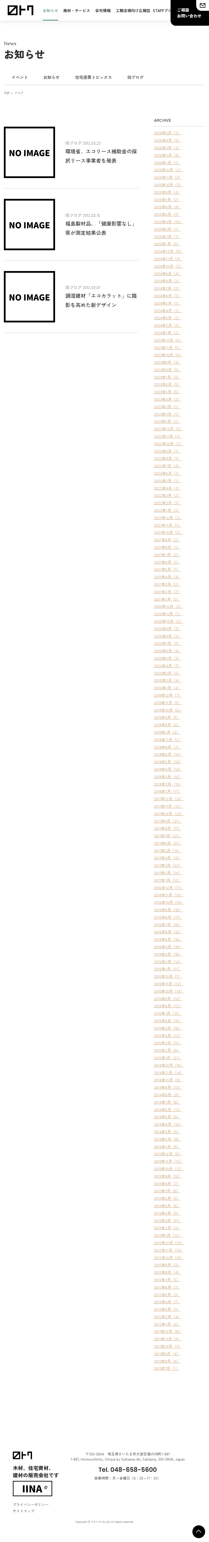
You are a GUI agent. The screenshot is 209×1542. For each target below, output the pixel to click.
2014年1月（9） (167, 1146)
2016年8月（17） (168, 917)
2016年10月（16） (169, 902)
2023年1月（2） (167, 421)
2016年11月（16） (169, 894)
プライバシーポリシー (31, 1504)
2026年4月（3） (167, 140)
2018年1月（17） (168, 791)
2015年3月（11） (168, 1042)
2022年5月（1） (167, 480)
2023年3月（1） (167, 406)
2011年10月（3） (168, 1346)
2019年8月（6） (167, 724)
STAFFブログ (164, 10)
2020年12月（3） (168, 606)
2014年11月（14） (169, 1072)
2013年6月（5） (167, 1198)
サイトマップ (23, 1510)
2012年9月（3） (167, 1264)
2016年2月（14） (168, 961)
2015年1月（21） (168, 1057)
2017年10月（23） (169, 813)
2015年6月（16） (168, 1020)
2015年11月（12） (168, 983)
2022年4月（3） (167, 488)
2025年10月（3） (168, 184)
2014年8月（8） (167, 1094)
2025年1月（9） (167, 243)
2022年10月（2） (168, 443)
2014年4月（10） (168, 1124)
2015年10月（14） (169, 991)
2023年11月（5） (168, 347)
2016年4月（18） (168, 946)
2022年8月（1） (167, 458)
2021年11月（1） (168, 525)
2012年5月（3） (167, 1294)
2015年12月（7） (168, 976)
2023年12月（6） (168, 340)
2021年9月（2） (167, 539)
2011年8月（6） (167, 1361)
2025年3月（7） (167, 229)
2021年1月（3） (167, 599)
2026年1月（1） (167, 162)
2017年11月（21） (168, 806)
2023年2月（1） (167, 414)
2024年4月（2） (168, 310)
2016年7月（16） (168, 924)
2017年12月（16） (169, 798)
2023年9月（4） (167, 362)
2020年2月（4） (168, 680)
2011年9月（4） (167, 1353)
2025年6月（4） (167, 206)
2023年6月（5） (167, 384)
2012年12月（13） (169, 1242)
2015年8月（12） (168, 1005)
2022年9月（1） (167, 451)
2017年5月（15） (168, 850)
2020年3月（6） (167, 673)
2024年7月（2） (167, 288)
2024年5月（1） (167, 303)
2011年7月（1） (167, 1368)
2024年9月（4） (167, 273)
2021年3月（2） (167, 584)
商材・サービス (76, 10)
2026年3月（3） (167, 147)
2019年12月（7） (168, 695)
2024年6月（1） (167, 295)
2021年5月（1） (167, 569)
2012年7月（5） (167, 1279)
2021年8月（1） (167, 547)
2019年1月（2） (167, 732)
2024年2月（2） (168, 325)
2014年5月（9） (167, 1116)
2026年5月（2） (167, 132)
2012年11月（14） (169, 1250)
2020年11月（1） (168, 613)
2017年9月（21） (168, 821)
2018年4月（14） (168, 769)
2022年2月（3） (167, 502)
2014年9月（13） (168, 1087)
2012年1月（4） (167, 1324)
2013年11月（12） (168, 1161)
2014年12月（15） (169, 1065)
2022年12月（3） (168, 428)
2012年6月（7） (167, 1287)
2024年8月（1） (167, 280)
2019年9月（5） (167, 717)
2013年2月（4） (167, 1227)
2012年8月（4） (167, 1272)
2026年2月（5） (167, 155)
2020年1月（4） (167, 687)
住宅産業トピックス (93, 77)
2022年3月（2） (167, 495)
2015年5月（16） (168, 1028)
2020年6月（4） (168, 650)
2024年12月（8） (168, 251)
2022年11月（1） (168, 436)
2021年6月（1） (167, 562)
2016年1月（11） (168, 968)
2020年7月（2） (167, 643)
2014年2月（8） (167, 1139)
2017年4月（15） (168, 857)
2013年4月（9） (167, 1213)
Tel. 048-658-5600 (127, 1469)
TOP (6, 93)
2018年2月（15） (168, 784)
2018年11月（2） (168, 739)
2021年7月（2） (167, 554)
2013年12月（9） (168, 1153)
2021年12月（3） (168, 517)
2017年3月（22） (168, 865)
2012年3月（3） (167, 1309)
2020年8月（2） (168, 636)
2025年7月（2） (167, 199)
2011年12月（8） (168, 1331)
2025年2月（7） (167, 236)
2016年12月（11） (169, 887)
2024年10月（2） (168, 266)
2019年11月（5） (168, 702)
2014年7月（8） (167, 1102)
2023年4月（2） (167, 399)
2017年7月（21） (168, 835)
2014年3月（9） (167, 1131)
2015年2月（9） (167, 1050)
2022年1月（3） (167, 510)
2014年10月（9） (168, 1079)
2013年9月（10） (168, 1176)
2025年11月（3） (168, 177)
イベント (20, 77)
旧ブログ (135, 77)
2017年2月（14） (168, 872)
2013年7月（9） (167, 1190)
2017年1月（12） (168, 880)
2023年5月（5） (167, 391)
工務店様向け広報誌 (133, 10)
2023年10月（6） (168, 354)
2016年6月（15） (168, 931)
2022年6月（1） (167, 473)
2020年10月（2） (168, 621)
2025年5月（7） (167, 214)
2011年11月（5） (167, 1338)
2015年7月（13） (168, 1013)
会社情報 (103, 10)
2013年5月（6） (167, 1205)
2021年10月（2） (168, 532)
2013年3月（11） (168, 1220)
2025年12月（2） (168, 169)
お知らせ (50, 10)
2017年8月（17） (168, 828)
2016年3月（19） (168, 954)
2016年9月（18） (168, 909)
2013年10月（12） (169, 1168)
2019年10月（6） (168, 710)
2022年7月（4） (167, 465)
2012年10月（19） (169, 1257)
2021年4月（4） (167, 576)
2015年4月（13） (168, 1035)
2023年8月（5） (167, 369)
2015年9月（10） (168, 998)
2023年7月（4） (167, 377)
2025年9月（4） (167, 192)
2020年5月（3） (167, 658)
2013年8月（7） (167, 1183)
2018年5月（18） (168, 761)
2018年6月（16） (168, 754)
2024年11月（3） (168, 258)
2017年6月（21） (168, 843)
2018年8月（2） (167, 747)
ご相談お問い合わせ (189, 13)
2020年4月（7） (167, 665)
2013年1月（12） (168, 1235)
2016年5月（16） (168, 939)
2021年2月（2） (167, 591)
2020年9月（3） (167, 628)
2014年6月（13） (168, 1109)
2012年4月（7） (167, 1301)
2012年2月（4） (167, 1316)
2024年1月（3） (167, 332)
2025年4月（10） (168, 221)
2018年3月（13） (168, 776)
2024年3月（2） (167, 317)
